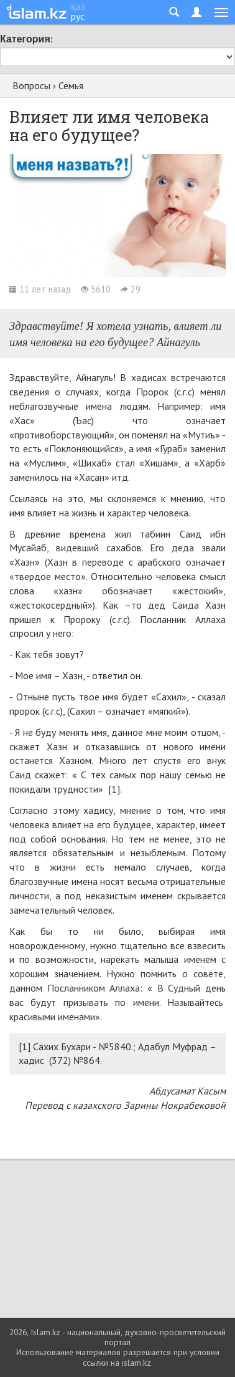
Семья (70, 85)
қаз (78, 6)
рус (78, 16)
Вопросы (31, 85)
